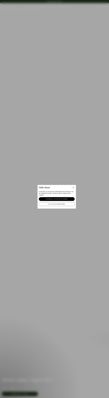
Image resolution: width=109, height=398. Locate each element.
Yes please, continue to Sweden (57, 199)
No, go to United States (57, 204)
